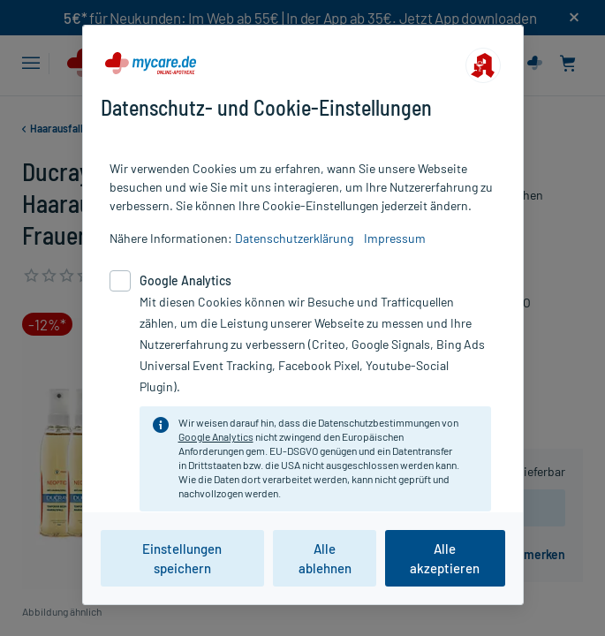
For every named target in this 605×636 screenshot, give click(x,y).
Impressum (395, 238)
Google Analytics (215, 436)
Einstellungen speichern (182, 558)
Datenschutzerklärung (294, 238)
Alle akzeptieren (445, 558)
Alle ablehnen (325, 558)
